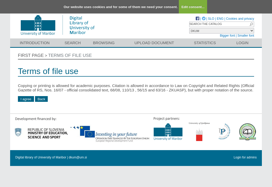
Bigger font (227, 35)
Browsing (103, 43)
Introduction (35, 43)
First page (31, 55)
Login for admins (245, 157)
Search (73, 43)
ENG (220, 19)
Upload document (154, 43)
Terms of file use (70, 55)
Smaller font (245, 35)
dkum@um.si (78, 157)
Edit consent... (193, 7)
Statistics (205, 43)
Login (242, 43)
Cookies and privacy (240, 19)
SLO (211, 19)
